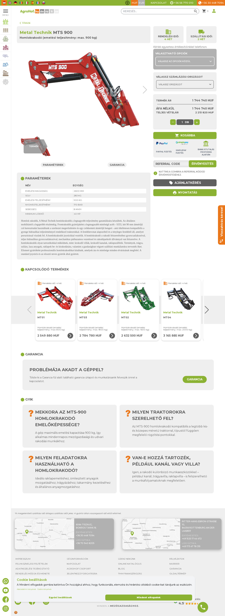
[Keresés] (160, 11)
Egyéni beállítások (60, 597)
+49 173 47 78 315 (191, 546)
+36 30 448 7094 (85, 535)
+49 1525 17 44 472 (192, 538)
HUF (134, 2)
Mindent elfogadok (148, 597)
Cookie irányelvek (44, 589)
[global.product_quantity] (182, 122)
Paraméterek (53, 164)
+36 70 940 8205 (85, 543)
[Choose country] (185, 84)
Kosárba (185, 135)
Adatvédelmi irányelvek (26, 589)
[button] (143, 90)
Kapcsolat (159, 3)
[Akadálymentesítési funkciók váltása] (127, 3)
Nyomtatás (185, 193)
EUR (141, 2)
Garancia (117, 164)
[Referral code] (185, 163)
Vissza (25, 22)
